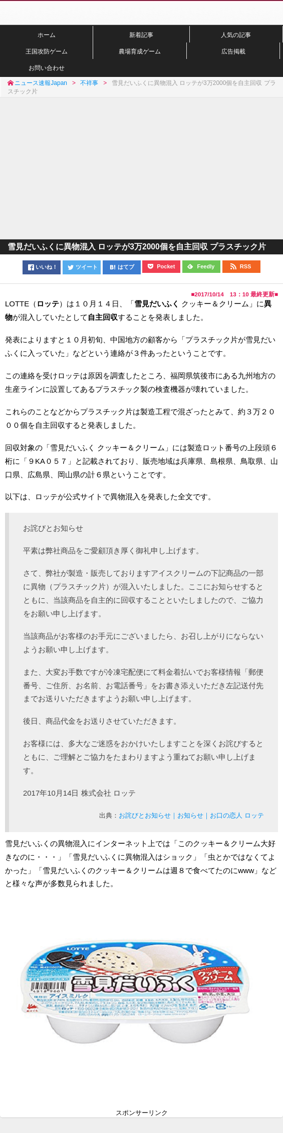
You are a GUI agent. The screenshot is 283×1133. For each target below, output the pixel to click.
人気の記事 (236, 34)
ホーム (47, 34)
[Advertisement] (141, 167)
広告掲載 (233, 51)
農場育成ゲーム (140, 51)
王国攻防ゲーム (47, 51)
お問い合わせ (47, 67)
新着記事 (141, 34)
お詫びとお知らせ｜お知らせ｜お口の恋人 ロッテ (191, 815)
